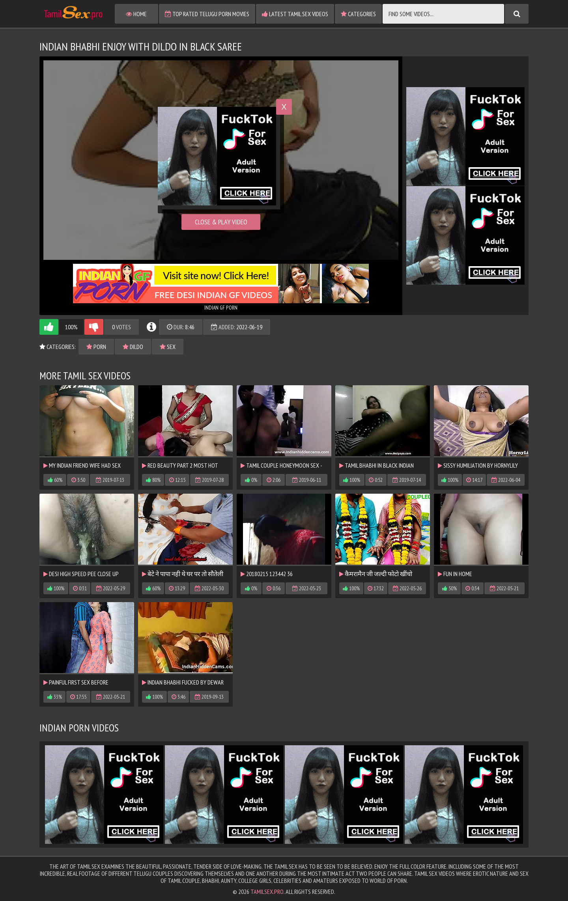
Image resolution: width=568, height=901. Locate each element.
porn (96, 347)
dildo (133, 347)
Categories (358, 14)
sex (168, 347)
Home (136, 14)
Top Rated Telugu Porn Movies (207, 14)
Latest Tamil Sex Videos (295, 14)
